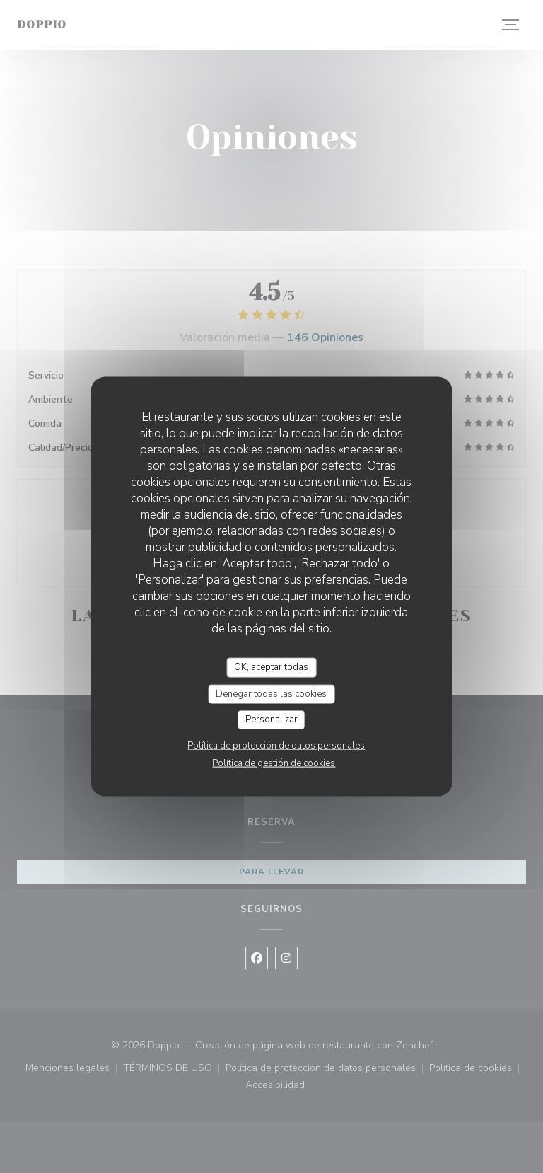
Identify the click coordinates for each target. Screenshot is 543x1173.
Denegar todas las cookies (271, 693)
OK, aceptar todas (271, 667)
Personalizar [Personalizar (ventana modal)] (271, 719)
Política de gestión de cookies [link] (273, 762)
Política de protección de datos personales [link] (276, 745)
